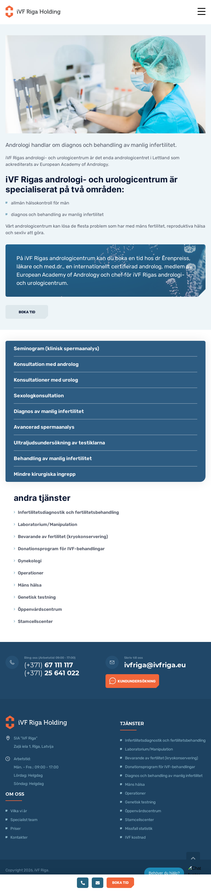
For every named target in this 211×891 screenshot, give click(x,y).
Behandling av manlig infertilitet (53, 458)
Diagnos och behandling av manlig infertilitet (163, 775)
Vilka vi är (18, 811)
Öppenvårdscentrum (40, 609)
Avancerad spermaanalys (44, 427)
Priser (15, 828)
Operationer (31, 573)
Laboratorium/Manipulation (47, 524)
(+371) (48, 665)
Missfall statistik (138, 828)
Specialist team (23, 819)
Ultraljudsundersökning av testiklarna (59, 443)
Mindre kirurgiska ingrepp (45, 474)
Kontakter (18, 837)
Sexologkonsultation (39, 396)
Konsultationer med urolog (46, 380)
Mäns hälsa (29, 585)
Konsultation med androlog (46, 364)
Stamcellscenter (35, 621)
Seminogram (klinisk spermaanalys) (56, 348)
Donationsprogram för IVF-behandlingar (61, 548)
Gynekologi (29, 560)
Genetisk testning (37, 597)
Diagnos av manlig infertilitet (49, 411)
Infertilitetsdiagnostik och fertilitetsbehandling (68, 512)
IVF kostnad (135, 837)
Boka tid (27, 312)
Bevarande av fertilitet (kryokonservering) (63, 536)
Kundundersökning (132, 680)
